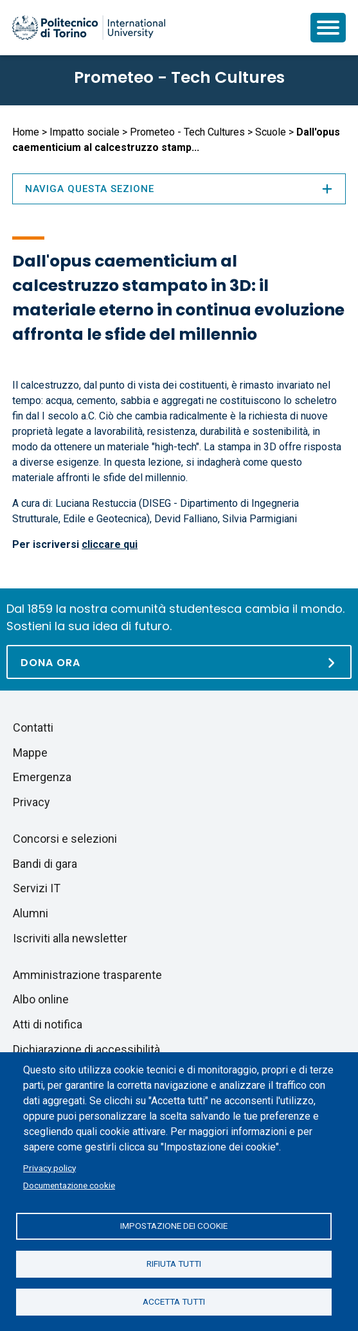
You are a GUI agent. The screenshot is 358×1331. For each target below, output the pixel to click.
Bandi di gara (45, 863)
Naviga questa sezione (179, 189)
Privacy (31, 802)
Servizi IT (36, 888)
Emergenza (42, 777)
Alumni (30, 913)
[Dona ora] (179, 662)
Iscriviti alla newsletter (70, 938)
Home (25, 132)
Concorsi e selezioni (65, 838)
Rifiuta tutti (174, 1263)
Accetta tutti (174, 1301)
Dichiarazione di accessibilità (86, 1049)
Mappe (30, 752)
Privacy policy (49, 1168)
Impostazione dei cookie (174, 1226)
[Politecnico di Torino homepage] (88, 27)
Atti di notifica (47, 1024)
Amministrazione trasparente (87, 975)
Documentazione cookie (69, 1185)
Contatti (33, 727)
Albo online (41, 999)
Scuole (270, 132)
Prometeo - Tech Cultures (179, 77)
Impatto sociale (84, 132)
